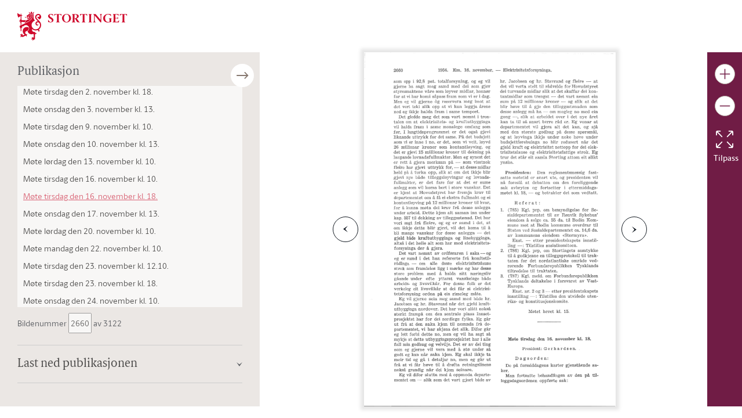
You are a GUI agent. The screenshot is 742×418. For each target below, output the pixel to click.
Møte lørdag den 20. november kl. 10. (89, 230)
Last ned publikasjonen (77, 364)
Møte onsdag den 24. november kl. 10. (91, 300)
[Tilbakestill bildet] (724, 139)
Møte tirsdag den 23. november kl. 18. (90, 283)
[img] (72, 25)
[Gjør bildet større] (725, 74)
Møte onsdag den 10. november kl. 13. (91, 143)
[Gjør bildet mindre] (725, 106)
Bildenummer (42, 323)
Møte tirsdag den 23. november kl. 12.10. (96, 265)
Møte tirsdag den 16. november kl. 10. (90, 178)
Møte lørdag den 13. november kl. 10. (89, 161)
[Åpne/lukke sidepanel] (259, 75)
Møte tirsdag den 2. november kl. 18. (88, 91)
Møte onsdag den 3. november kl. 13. (89, 108)
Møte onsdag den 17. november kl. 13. (91, 213)
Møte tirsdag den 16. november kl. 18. (90, 195)
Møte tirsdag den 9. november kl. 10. (88, 126)
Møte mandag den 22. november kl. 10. (93, 248)
